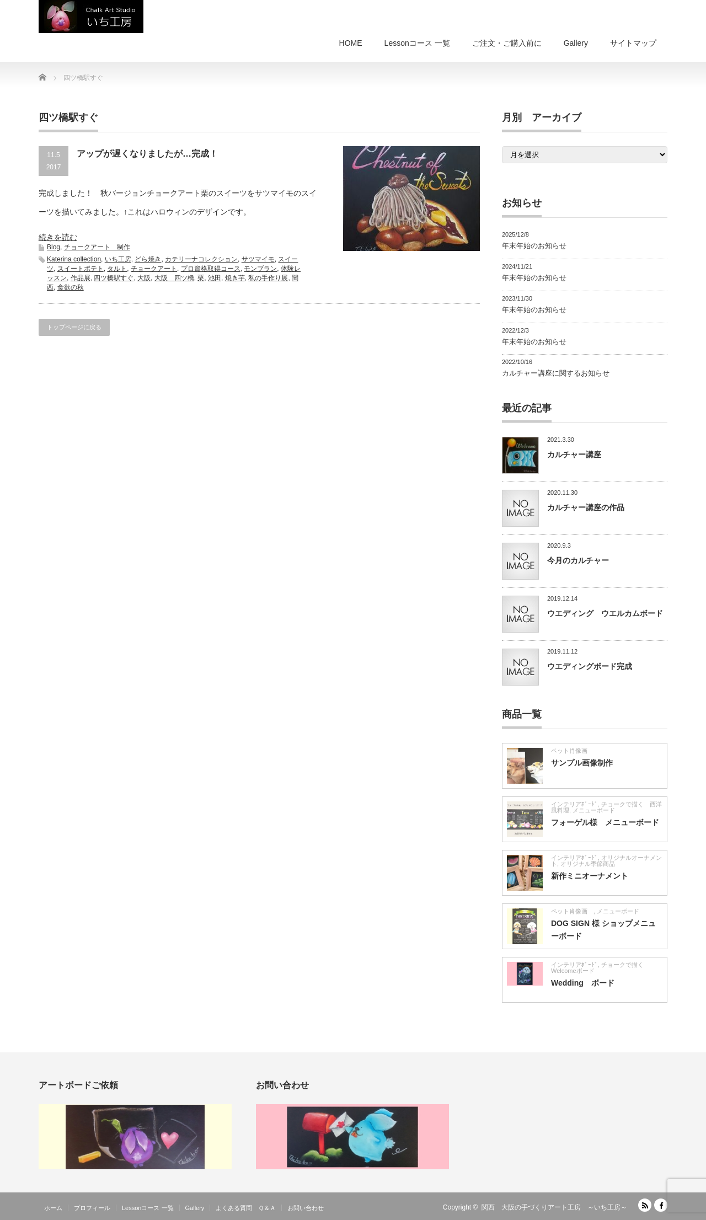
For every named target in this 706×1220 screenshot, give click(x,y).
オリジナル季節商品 (590, 863)
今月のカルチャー (578, 560)
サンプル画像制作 (582, 762)
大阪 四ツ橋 (174, 278)
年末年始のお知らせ (534, 246)
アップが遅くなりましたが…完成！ (147, 153)
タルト (117, 268)
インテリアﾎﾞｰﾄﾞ (574, 804)
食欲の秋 (70, 287)
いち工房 (118, 259)
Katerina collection (74, 259)
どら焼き (148, 259)
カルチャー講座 (574, 454)
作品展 (80, 278)
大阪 (144, 278)
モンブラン (260, 268)
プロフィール (92, 1208)
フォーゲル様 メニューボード (605, 822)
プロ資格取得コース (210, 268)
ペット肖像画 (572, 750)
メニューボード (594, 810)
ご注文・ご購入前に (507, 43)
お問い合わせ (305, 1208)
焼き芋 (235, 278)
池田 (214, 278)
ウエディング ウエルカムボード (605, 613)
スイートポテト (80, 268)
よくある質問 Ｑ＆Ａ (246, 1208)
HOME (350, 43)
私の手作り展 (268, 278)
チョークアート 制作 (97, 247)
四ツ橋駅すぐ (113, 278)
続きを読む (58, 237)
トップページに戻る (74, 327)
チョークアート (154, 268)
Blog (53, 247)
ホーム (53, 1208)
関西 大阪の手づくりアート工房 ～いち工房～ (554, 1207)
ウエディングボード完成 (589, 666)
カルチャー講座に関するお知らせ (555, 373)
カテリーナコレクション (201, 259)
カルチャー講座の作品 (585, 507)
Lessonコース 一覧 (417, 43)
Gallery (576, 43)
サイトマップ (633, 43)
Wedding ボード (582, 982)
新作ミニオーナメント (589, 875)
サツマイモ (258, 259)
